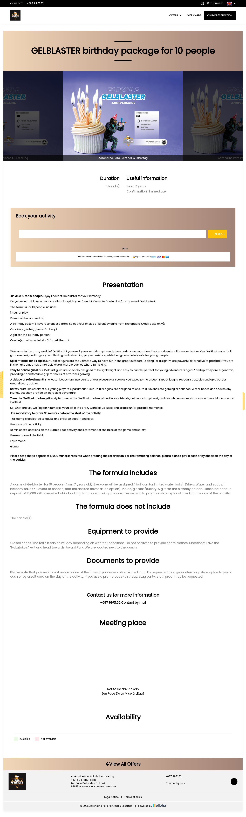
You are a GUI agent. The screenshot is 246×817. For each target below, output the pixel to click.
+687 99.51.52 (171, 776)
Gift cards (194, 15)
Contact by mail (173, 783)
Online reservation (219, 15)
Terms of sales (133, 797)
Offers (175, 15)
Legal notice (111, 797)
